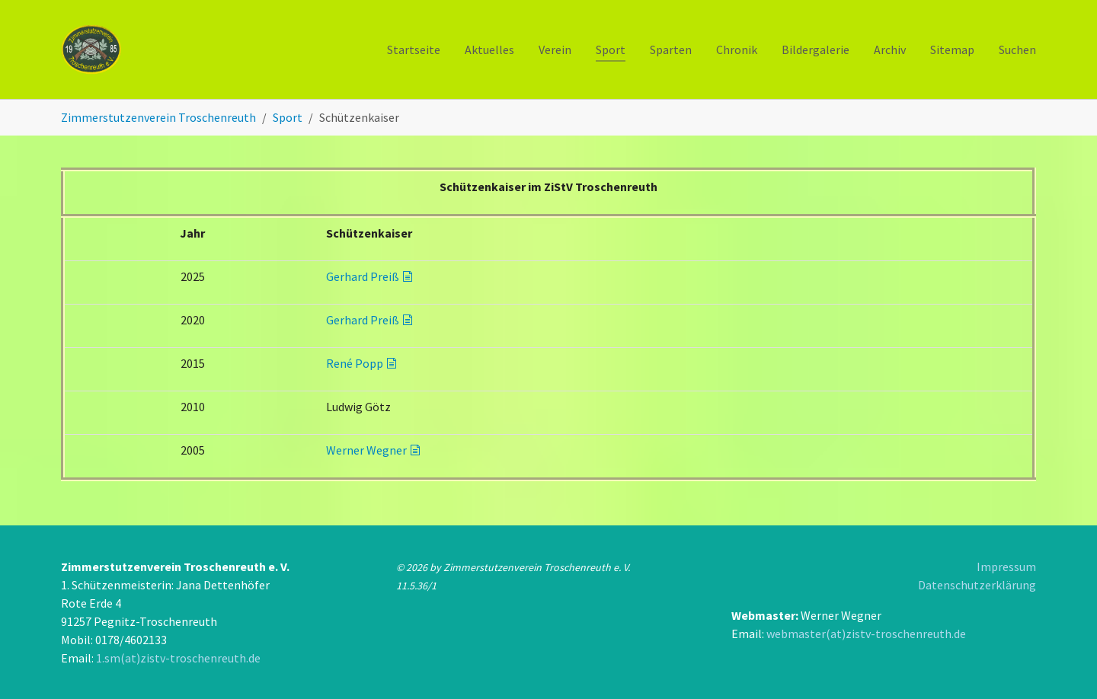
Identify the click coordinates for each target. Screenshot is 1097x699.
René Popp (354, 363)
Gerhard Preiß (362, 276)
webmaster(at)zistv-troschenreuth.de (866, 633)
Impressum (1006, 566)
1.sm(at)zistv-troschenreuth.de (178, 657)
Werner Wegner (366, 450)
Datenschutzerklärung (977, 584)
